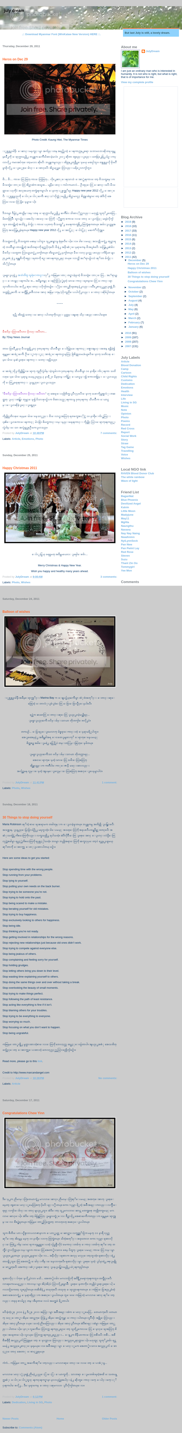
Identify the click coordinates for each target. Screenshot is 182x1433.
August (133, 300)
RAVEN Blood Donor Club (137, 473)
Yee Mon (126, 570)
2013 (128, 248)
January (133, 326)
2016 (128, 235)
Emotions (28, 438)
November (135, 287)
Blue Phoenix (129, 499)
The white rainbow (132, 477)
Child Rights (129, 376)
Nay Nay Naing (130, 533)
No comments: (107, 1078)
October (133, 291)
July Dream (14, 10)
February (134, 322)
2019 (128, 221)
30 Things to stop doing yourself (27, 817)
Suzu (124, 559)
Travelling (127, 450)
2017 (128, 230)
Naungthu (127, 525)
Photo (39, 438)
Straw (124, 443)
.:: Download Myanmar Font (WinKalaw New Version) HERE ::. (61, 34)
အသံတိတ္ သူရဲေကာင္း (31, 275)
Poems (125, 421)
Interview (127, 395)
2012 (128, 252)
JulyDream (152, 51)
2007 (128, 346)
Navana (126, 529)
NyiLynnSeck (129, 540)
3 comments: (109, 576)
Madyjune (127, 514)
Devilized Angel (131, 503)
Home (60, 1418)
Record (125, 424)
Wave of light (129, 480)
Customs (127, 380)
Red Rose (127, 551)
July (131, 304)
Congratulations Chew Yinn (23, 1113)
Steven (125, 555)
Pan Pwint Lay (130, 548)
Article (16, 438)
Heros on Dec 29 (15, 59)
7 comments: (109, 433)
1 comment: (109, 782)
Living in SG (35, 1402)
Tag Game (127, 447)
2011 (128, 256)
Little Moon (128, 511)
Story (124, 439)
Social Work (128, 435)
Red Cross (127, 428)
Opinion (126, 413)
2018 (128, 226)
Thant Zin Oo (129, 563)
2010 (128, 333)
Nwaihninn (128, 537)
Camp (124, 369)
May (131, 309)
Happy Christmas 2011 (19, 468)
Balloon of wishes (16, 611)
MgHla (125, 522)
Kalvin (125, 507)
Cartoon (126, 372)
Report (125, 432)
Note (124, 409)
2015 (128, 239)
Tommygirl (128, 566)
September (135, 296)
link (40, 1061)
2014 (128, 243)
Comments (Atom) (30, 1427)
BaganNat (127, 496)
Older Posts (109, 1418)
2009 (128, 337)
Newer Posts (10, 1418)
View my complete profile (137, 82)
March (132, 318)
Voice (124, 454)
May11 (125, 518)
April (131, 313)
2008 (128, 341)
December (135, 260)
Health (125, 391)
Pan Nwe (126, 544)
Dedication (19, 1402)
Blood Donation (131, 365)
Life (123, 398)
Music (125, 406)
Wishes (25, 582)
